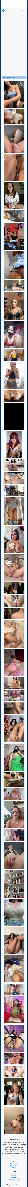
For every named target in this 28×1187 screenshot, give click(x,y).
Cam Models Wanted (14, 1179)
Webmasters (13, 1177)
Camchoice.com (17, 1185)
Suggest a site (14, 1174)
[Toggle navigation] (24, 10)
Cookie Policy (14, 1166)
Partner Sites (14, 1176)
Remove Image (14, 1167)
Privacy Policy (14, 1164)
